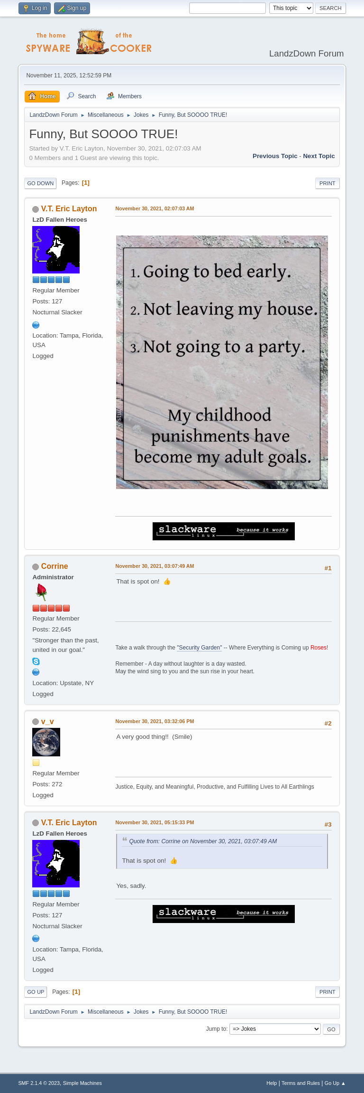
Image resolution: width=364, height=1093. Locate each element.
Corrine (54, 566)
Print (327, 183)
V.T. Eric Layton (69, 209)
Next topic (319, 156)
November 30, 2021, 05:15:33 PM (154, 822)
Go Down (40, 183)
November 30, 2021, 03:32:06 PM (154, 721)
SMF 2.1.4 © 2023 (39, 1083)
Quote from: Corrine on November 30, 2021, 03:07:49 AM (203, 841)
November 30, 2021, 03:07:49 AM (154, 566)
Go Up (35, 992)
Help (271, 1083)
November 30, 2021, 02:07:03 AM (154, 208)
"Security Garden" (199, 647)
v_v (47, 721)
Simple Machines (82, 1083)
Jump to (216, 1029)
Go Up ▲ (335, 1083)
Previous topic (275, 156)
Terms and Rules (301, 1083)
